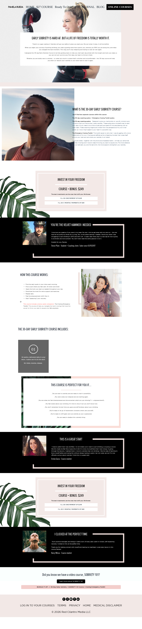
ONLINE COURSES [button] (120, 6)
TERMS (61, 617)
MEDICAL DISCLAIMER (108, 617)
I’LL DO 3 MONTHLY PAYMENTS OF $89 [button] (71, 205)
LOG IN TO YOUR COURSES (37, 617)
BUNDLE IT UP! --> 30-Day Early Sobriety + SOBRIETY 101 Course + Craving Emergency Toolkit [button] (71, 597)
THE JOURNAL (84, 6)
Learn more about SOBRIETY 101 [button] (71, 590)
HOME (29, 6)
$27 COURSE (44, 6)
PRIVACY (74, 617)
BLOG (100, 6)
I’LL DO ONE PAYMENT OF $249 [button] (71, 200)
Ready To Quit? (63, 6)
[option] (73, 241)
